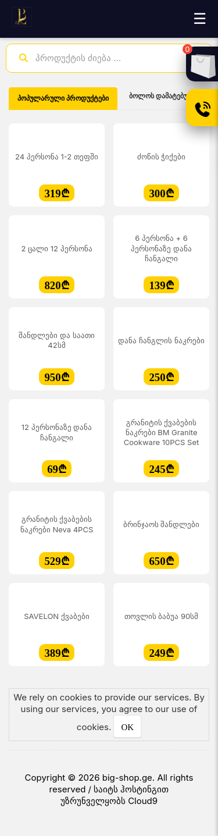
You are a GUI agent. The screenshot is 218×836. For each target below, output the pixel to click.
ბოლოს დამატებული (163, 96)
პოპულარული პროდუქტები (63, 98)
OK (127, 727)
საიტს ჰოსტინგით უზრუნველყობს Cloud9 (114, 795)
